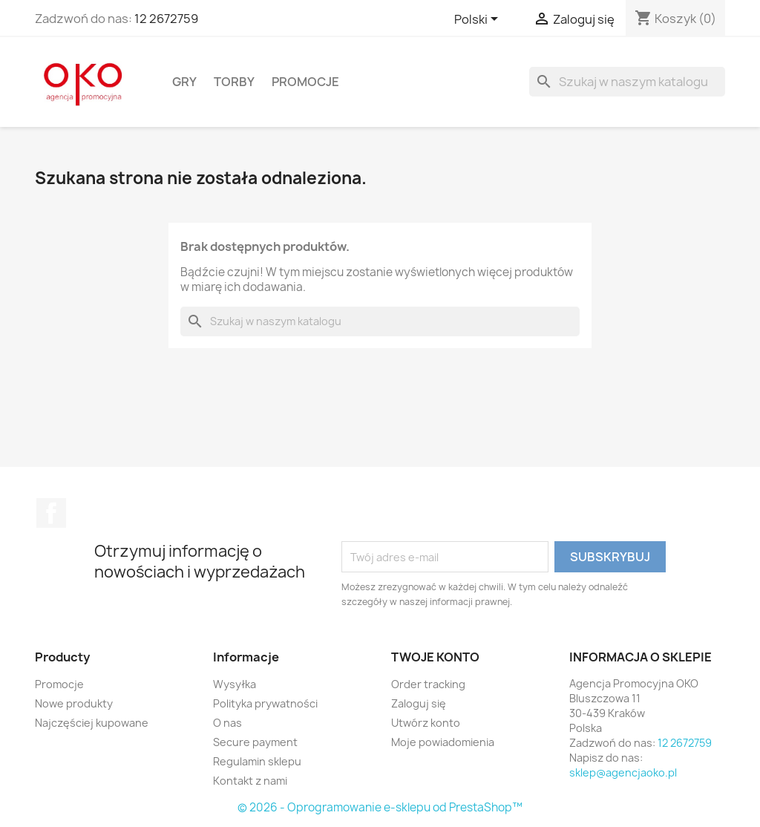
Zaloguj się (418, 703)
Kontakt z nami (250, 781)
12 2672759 (166, 18)
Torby (234, 81)
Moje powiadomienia (442, 742)
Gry (184, 81)
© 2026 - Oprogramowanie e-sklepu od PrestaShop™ (380, 807)
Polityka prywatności (265, 703)
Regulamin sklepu (257, 761)
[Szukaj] (627, 82)
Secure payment (255, 742)
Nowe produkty (74, 703)
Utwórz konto (425, 723)
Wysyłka (234, 684)
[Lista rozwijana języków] (478, 20)
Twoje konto (435, 657)
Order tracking (428, 684)
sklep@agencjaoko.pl (623, 772)
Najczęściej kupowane (91, 723)
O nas (227, 723)
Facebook (51, 513)
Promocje (305, 81)
